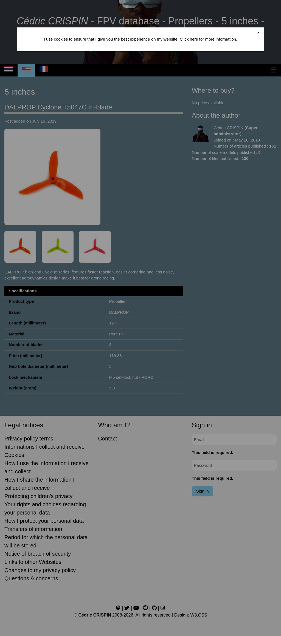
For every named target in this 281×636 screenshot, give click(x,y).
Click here (189, 39)
